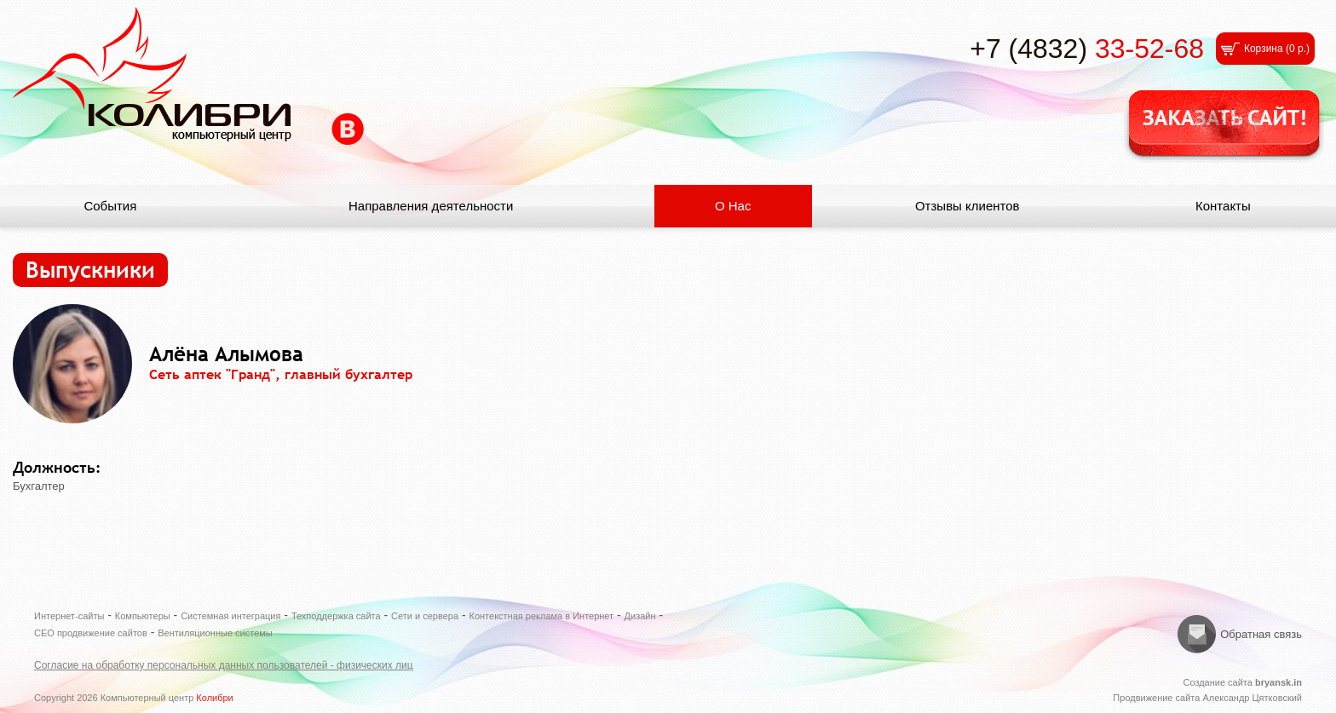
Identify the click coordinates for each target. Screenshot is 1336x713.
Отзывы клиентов (967, 205)
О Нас (733, 205)
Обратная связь (1261, 634)
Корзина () (1277, 49)
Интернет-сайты (69, 616)
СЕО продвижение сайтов (90, 633)
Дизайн (640, 616)
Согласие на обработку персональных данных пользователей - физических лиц (223, 665)
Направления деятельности (430, 205)
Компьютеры (142, 616)
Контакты (1223, 205)
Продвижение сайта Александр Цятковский (1207, 698)
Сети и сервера (424, 616)
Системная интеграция (230, 616)
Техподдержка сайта (336, 616)
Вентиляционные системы (215, 633)
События (110, 205)
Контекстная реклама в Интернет (541, 616)
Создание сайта (1242, 682)
